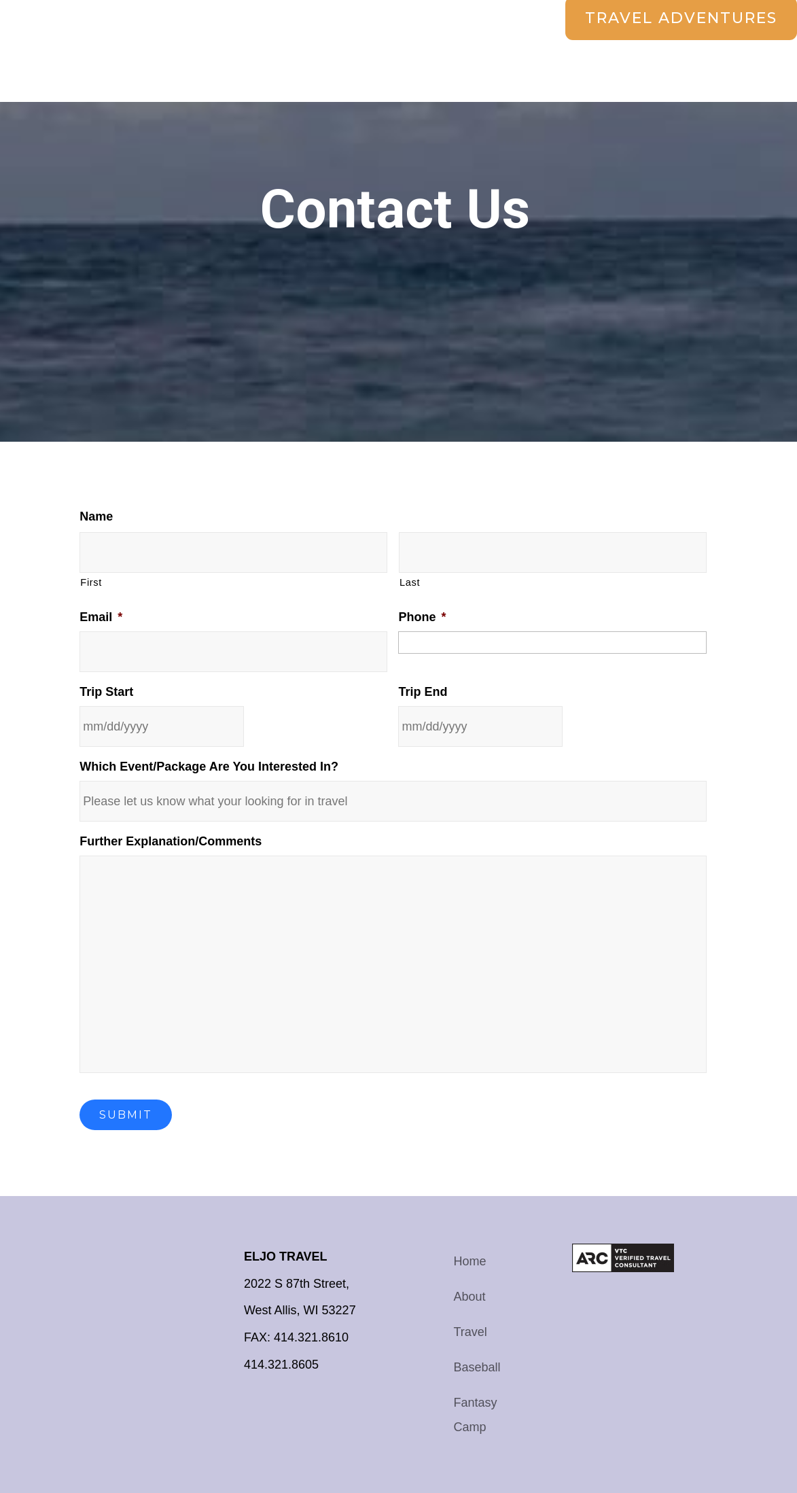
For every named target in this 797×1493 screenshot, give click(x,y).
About (470, 1296)
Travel (470, 1332)
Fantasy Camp (475, 1415)
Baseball (477, 1367)
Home (470, 1261)
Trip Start (106, 692)
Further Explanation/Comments (170, 841)
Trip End (422, 692)
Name (96, 516)
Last (410, 582)
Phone (422, 617)
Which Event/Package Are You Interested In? (208, 766)
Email (100, 617)
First (91, 582)
